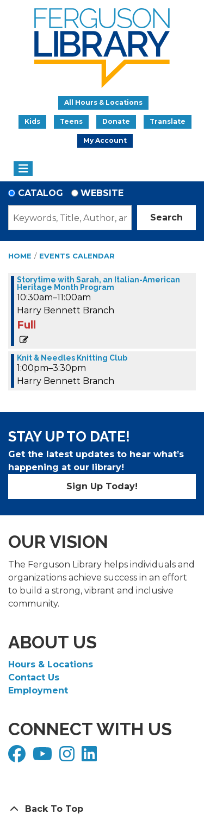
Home (20, 255)
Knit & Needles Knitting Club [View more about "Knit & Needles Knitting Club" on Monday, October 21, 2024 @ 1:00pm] (72, 358)
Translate (168, 121)
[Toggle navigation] (23, 168)
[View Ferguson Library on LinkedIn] (91, 757)
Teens (71, 121)
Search (166, 217)
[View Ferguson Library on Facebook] (18, 757)
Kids (32, 121)
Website (102, 193)
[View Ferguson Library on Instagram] (68, 757)
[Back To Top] (102, 809)
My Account (105, 140)
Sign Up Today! (102, 486)
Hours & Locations (50, 664)
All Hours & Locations (103, 102)
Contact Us (33, 677)
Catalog (40, 193)
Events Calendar (77, 255)
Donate (116, 121)
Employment (38, 690)
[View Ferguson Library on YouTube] (44, 757)
